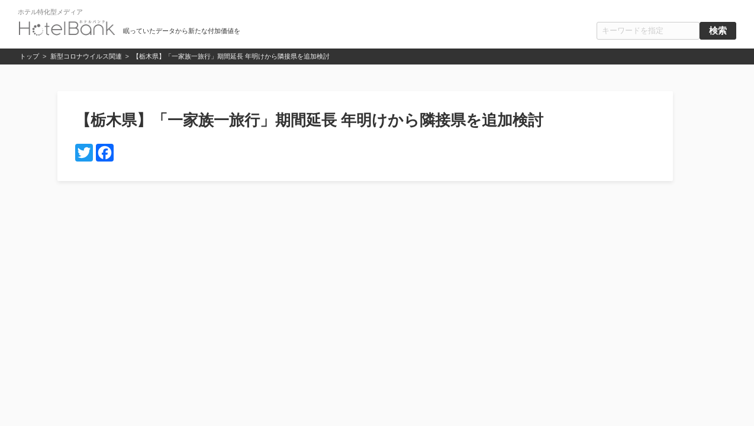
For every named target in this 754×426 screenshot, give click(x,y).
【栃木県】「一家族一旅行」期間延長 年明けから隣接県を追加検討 (231, 56)
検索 (718, 31)
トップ (29, 56)
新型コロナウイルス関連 (86, 56)
